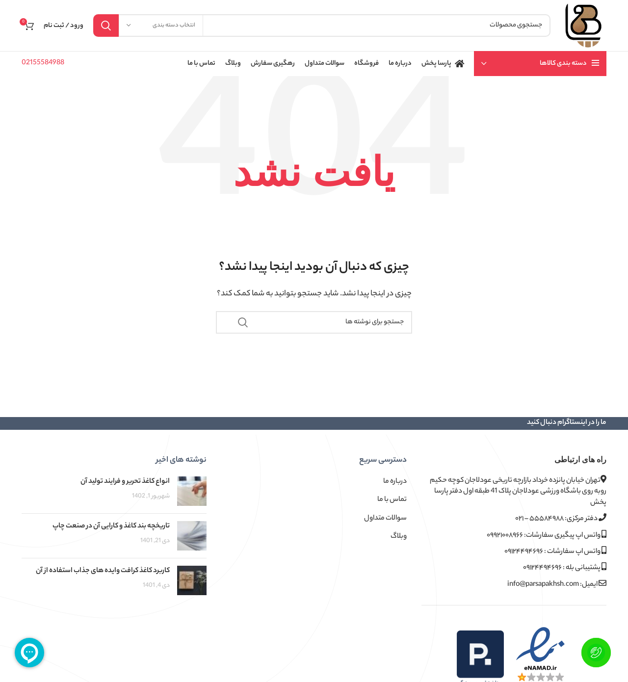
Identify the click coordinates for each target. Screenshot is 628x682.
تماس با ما (392, 500)
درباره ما (395, 481)
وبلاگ (399, 536)
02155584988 (43, 63)
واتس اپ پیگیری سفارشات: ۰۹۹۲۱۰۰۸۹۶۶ (546, 535)
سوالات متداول (385, 518)
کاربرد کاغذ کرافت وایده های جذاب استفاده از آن (103, 571)
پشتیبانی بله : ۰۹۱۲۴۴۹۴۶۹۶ (564, 568)
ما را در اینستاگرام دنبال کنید (566, 423)
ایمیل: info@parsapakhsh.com (556, 584)
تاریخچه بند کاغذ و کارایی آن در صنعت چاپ (111, 526)
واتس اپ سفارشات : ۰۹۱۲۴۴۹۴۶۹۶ (555, 551)
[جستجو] (321, 25)
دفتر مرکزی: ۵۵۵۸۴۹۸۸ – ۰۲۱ (560, 519)
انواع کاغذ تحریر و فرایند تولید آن (125, 482)
